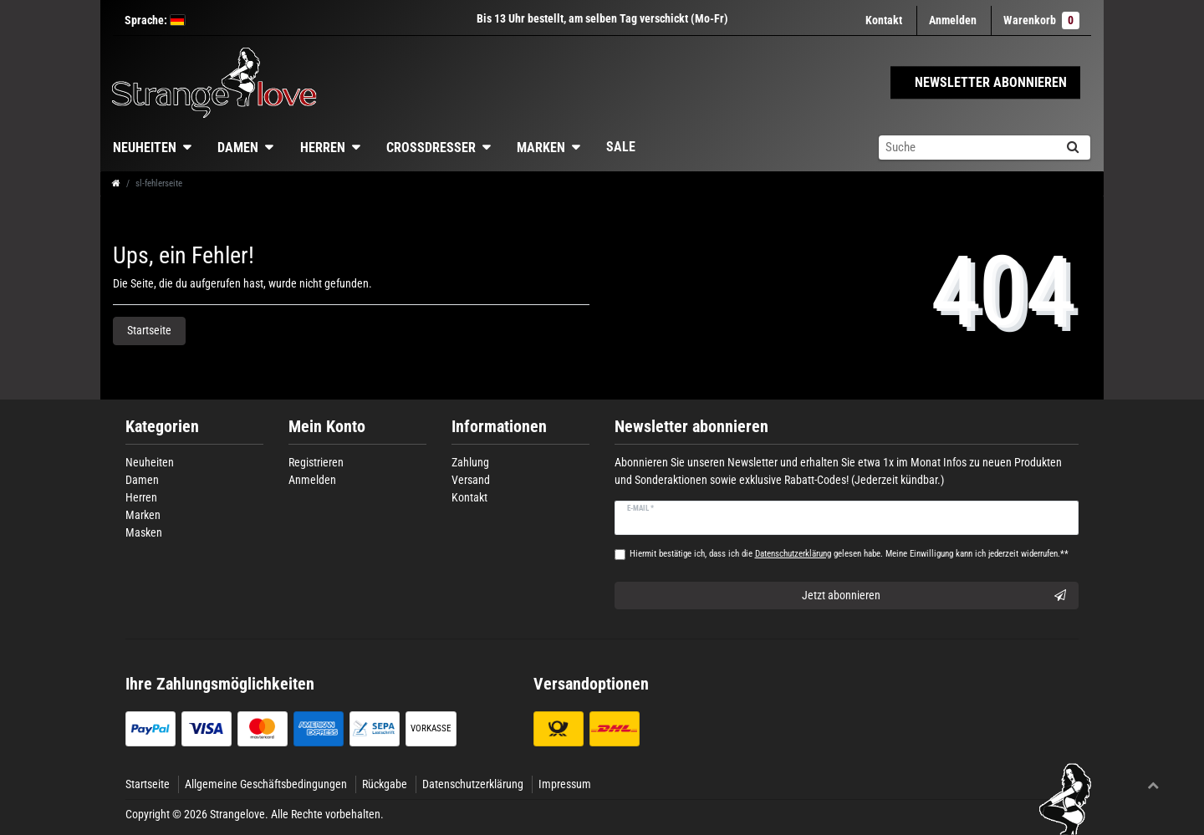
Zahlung (470, 462)
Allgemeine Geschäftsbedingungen (266, 784)
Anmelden (312, 479)
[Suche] (1072, 147)
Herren (322, 147)
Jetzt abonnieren (934, 595)
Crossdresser (431, 147)
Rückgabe (384, 784)
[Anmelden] (952, 20)
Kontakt (883, 20)
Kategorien (162, 426)
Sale (620, 147)
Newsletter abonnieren (691, 426)
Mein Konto (326, 426)
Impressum (564, 784)
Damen (237, 147)
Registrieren (316, 462)
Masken (143, 532)
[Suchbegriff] (966, 147)
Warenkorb (1041, 20)
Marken (541, 147)
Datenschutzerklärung (472, 784)
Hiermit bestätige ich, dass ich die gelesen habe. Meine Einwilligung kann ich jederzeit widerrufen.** (849, 553)
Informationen (499, 426)
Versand (471, 479)
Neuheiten (144, 147)
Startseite (149, 330)
